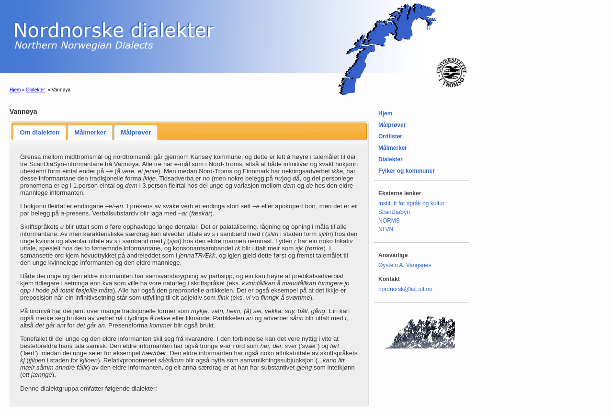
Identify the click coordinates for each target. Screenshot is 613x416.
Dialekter (35, 89)
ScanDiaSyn (394, 212)
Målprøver (136, 132)
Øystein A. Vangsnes (404, 265)
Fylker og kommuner (406, 171)
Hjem (15, 89)
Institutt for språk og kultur (411, 203)
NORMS (389, 220)
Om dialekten (39, 132)
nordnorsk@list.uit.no (405, 289)
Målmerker (90, 132)
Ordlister (390, 136)
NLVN (385, 229)
